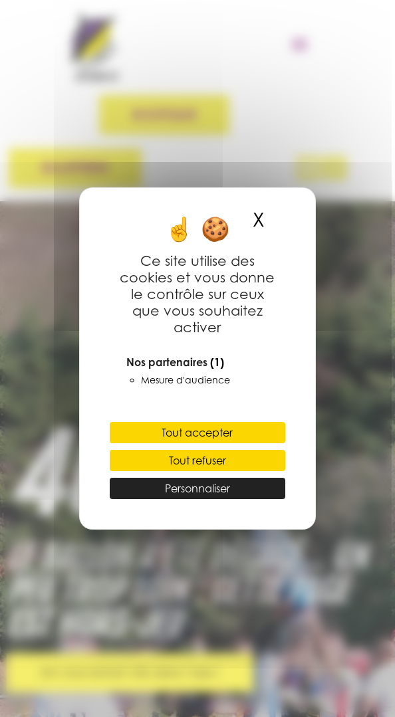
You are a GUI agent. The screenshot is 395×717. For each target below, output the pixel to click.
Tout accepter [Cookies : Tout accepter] (197, 432)
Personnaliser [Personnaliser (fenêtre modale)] (197, 488)
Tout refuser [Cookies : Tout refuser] (197, 460)
